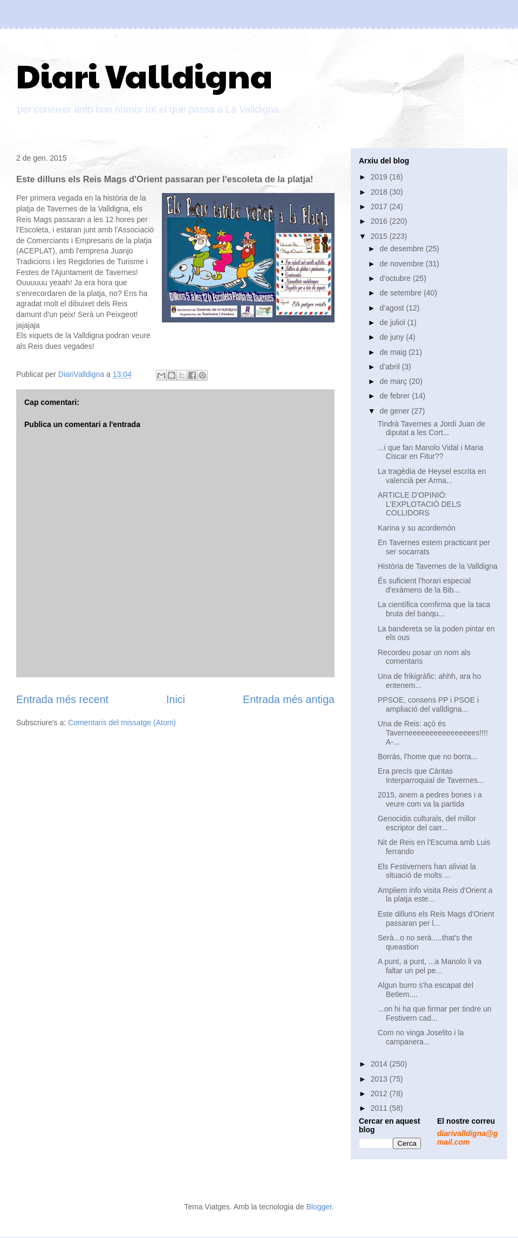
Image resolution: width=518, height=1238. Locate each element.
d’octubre (395, 278)
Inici (175, 699)
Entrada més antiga (289, 699)
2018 (380, 192)
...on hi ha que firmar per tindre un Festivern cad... (435, 1013)
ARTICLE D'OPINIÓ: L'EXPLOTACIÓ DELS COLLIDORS (419, 504)
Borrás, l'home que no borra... (428, 756)
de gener (395, 411)
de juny (392, 337)
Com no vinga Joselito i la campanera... (421, 1037)
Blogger (318, 1206)
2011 (380, 1108)
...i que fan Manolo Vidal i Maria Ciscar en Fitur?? (430, 452)
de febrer (395, 395)
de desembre (402, 248)
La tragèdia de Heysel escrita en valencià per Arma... (432, 476)
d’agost (392, 308)
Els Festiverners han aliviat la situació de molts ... (427, 871)
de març (393, 381)
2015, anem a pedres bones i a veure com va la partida (430, 799)
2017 (380, 206)
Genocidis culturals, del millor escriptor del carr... (427, 823)
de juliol (393, 322)
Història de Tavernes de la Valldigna (437, 566)
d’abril (390, 366)
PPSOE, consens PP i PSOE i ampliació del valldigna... (428, 704)
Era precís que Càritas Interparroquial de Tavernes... (431, 776)
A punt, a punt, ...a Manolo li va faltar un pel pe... (429, 966)
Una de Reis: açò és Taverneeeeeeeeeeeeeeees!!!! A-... (433, 732)
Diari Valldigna (144, 75)
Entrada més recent (62, 699)
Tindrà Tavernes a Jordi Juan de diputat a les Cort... (431, 428)
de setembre (401, 292)
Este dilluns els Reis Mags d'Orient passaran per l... (436, 918)
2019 (380, 177)
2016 (380, 221)
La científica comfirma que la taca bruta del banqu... (434, 609)
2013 (380, 1079)
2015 (380, 236)
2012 (380, 1093)
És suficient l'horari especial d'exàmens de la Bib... (424, 585)
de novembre (402, 263)
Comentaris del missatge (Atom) (122, 722)
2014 (380, 1064)
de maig (393, 352)
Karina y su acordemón (416, 528)
